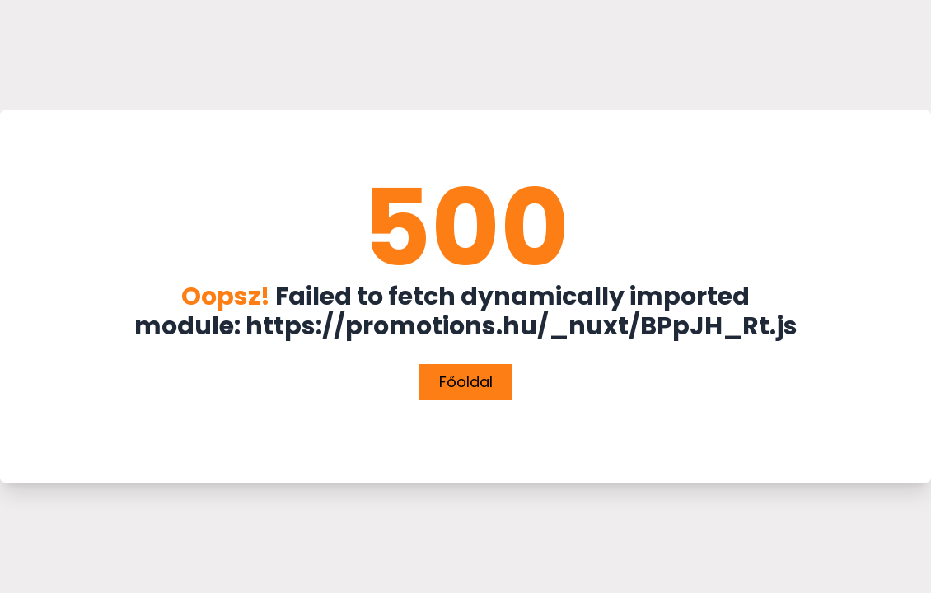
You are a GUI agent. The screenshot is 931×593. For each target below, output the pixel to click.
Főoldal (466, 381)
